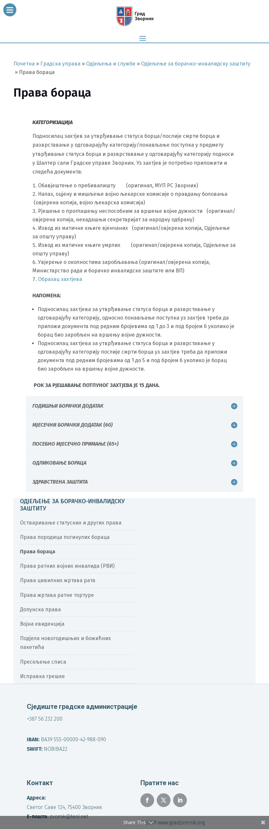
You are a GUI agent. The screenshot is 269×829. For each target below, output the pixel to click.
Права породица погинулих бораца (65, 537)
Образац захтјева (60, 279)
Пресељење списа (43, 662)
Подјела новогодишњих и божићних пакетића (65, 642)
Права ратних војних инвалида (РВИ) (67, 566)
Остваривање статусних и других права (70, 523)
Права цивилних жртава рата (57, 580)
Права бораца (37, 551)
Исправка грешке (42, 676)
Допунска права (40, 609)
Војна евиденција (42, 624)
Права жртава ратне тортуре (57, 595)
